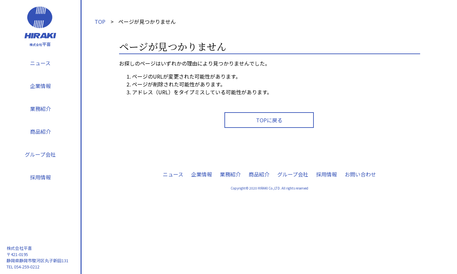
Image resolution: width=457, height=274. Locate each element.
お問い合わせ (360, 174)
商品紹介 (40, 131)
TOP (100, 21)
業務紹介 (40, 109)
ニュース (40, 63)
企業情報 (40, 86)
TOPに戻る (269, 120)
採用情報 (40, 177)
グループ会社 (40, 154)
